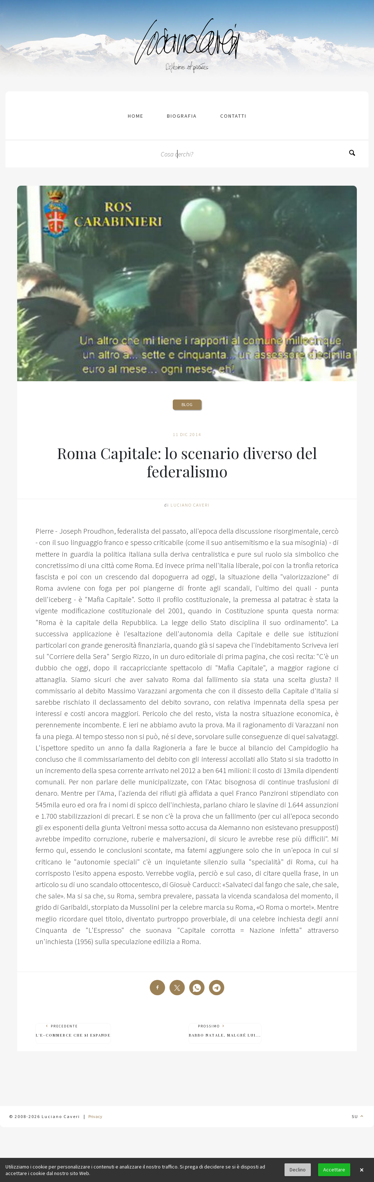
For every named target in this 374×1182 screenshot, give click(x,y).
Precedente (73, 1031)
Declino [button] (298, 1169)
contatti (233, 116)
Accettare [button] (334, 1169)
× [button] (361, 1170)
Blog (187, 404)
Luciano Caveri (190, 505)
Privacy (95, 1116)
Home (136, 116)
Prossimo (225, 1031)
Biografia (182, 116)
